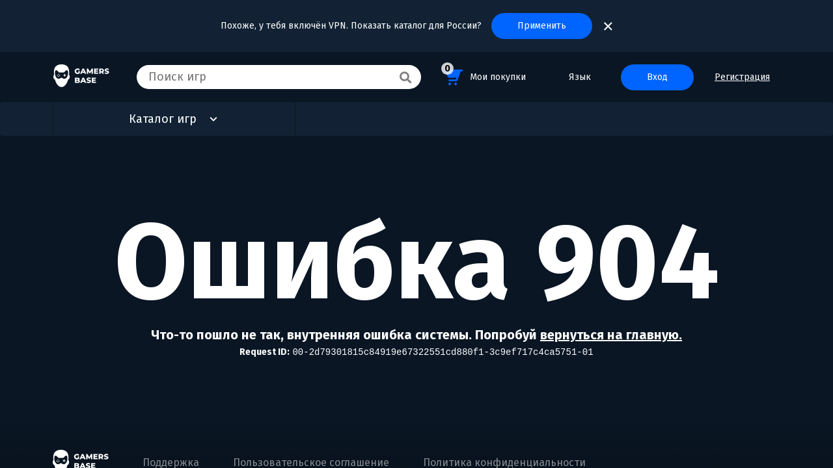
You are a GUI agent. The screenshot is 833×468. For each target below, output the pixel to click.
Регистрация (742, 77)
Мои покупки (483, 75)
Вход (657, 77)
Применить (541, 25)
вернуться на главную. (611, 335)
